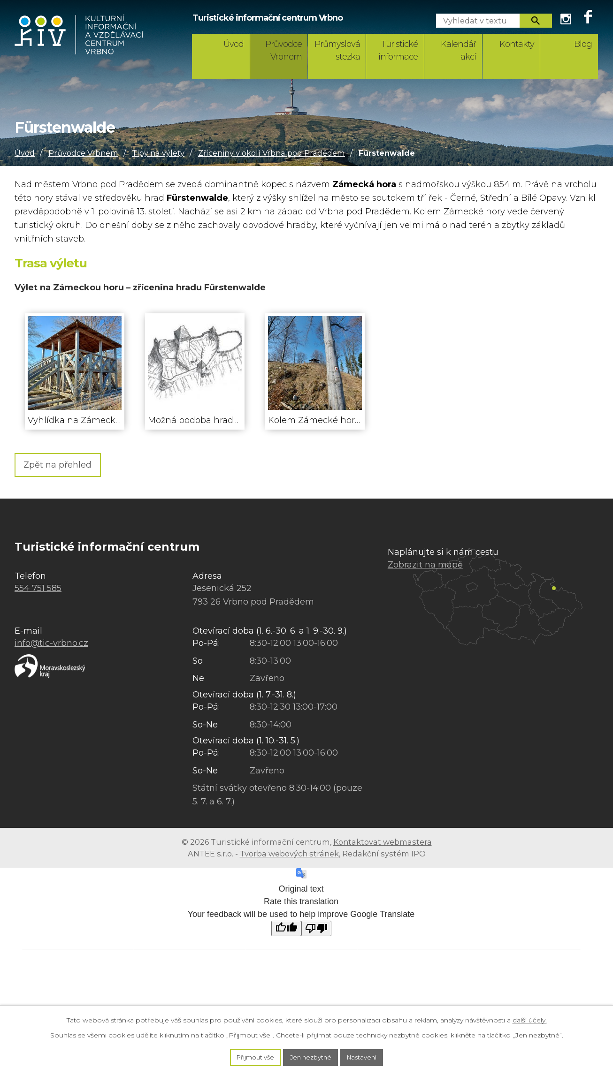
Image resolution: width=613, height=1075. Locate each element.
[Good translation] (286, 931)
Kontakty (516, 44)
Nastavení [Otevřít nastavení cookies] (367, 1056)
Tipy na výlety (158, 153)
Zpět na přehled (65, 466)
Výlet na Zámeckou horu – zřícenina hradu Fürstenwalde (140, 287)
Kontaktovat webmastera (382, 844)
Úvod (233, 44)
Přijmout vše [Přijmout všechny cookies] (251, 1056)
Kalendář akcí (458, 50)
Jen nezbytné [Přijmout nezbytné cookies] (311, 1056)
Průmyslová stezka (337, 50)
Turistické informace (398, 50)
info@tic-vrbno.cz (51, 645)
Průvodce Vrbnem (283, 50)
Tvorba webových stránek (289, 855)
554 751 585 (38, 590)
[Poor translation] (316, 931)
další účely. (530, 1018)
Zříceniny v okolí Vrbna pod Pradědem (271, 153)
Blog (583, 44)
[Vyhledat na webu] (473, 21)
